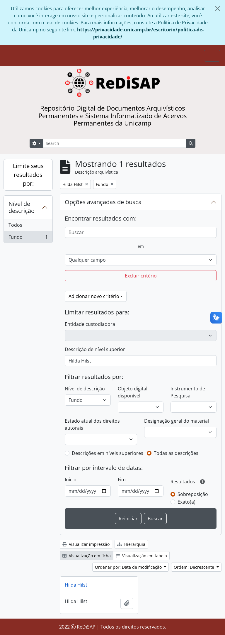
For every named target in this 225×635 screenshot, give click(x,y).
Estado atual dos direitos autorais (92, 424)
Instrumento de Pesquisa (188, 392)
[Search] (114, 143)
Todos (15, 225)
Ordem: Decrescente (194, 567)
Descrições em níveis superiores (107, 453)
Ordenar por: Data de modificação (129, 567)
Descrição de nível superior (95, 349)
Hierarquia (131, 544)
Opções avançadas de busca (103, 202)
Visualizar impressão (86, 544)
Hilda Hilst (76, 585)
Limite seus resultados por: (28, 174)
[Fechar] (218, 8)
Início (70, 479)
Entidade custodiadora (90, 324)
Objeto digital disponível (132, 392)
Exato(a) (186, 502)
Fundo (28, 238)
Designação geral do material (176, 421)
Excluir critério (141, 275)
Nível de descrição (21, 207)
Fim (122, 479)
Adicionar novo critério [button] (94, 296)
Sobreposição (193, 494)
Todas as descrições (176, 453)
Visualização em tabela (141, 555)
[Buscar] (141, 232)
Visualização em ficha (86, 555)
